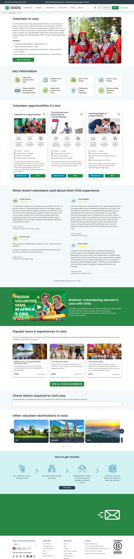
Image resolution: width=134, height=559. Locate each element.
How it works (63, 8)
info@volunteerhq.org (91, 545)
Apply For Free (23, 60)
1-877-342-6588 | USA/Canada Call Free (97, 550)
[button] (62, 447)
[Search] (95, 8)
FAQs (44, 552)
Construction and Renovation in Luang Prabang (59, 116)
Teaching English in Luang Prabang (97, 116)
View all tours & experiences (67, 385)
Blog (65, 547)
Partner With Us (68, 557)
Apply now (67, 489)
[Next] (121, 432)
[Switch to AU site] (19, 550)
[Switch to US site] (15, 550)
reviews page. (76, 282)
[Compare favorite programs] (99, 8)
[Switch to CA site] (29, 550)
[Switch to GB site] (24, 550)
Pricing (73, 8)
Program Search (48, 547)
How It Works (47, 545)
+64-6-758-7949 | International (94, 547)
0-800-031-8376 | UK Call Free (93, 552)
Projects (39, 8)
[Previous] (12, 432)
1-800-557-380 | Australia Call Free (95, 555)
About (81, 8)
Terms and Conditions (70, 552)
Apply (115, 8)
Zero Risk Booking (48, 550)
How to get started (67, 458)
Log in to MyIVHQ (48, 557)
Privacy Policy (68, 555)
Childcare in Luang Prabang (27, 116)
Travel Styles (50, 8)
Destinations (28, 8)
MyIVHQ (124, 8)
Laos (38, 230)
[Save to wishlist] (44, 115)
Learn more (41, 375)
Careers (66, 550)
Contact (106, 8)
